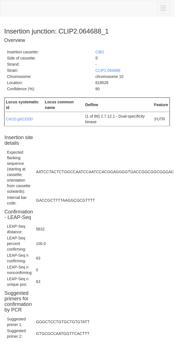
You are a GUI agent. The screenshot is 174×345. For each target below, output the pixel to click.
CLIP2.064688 (107, 70)
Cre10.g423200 (19, 119)
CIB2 (99, 52)
